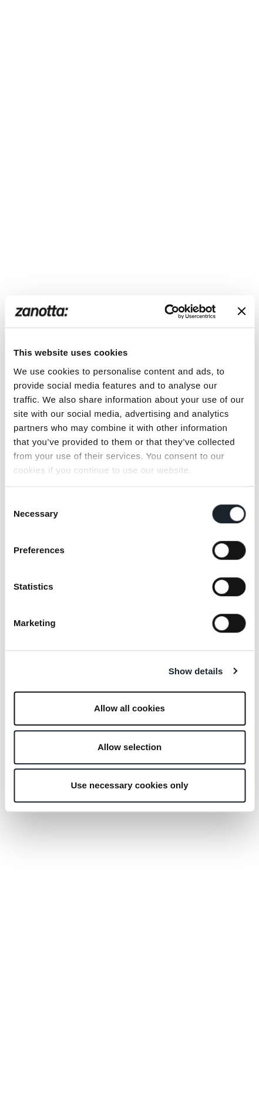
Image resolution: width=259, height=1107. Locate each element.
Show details (196, 671)
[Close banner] (241, 311)
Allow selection (129, 747)
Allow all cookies (129, 708)
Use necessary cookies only (129, 785)
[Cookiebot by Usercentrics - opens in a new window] (165, 311)
